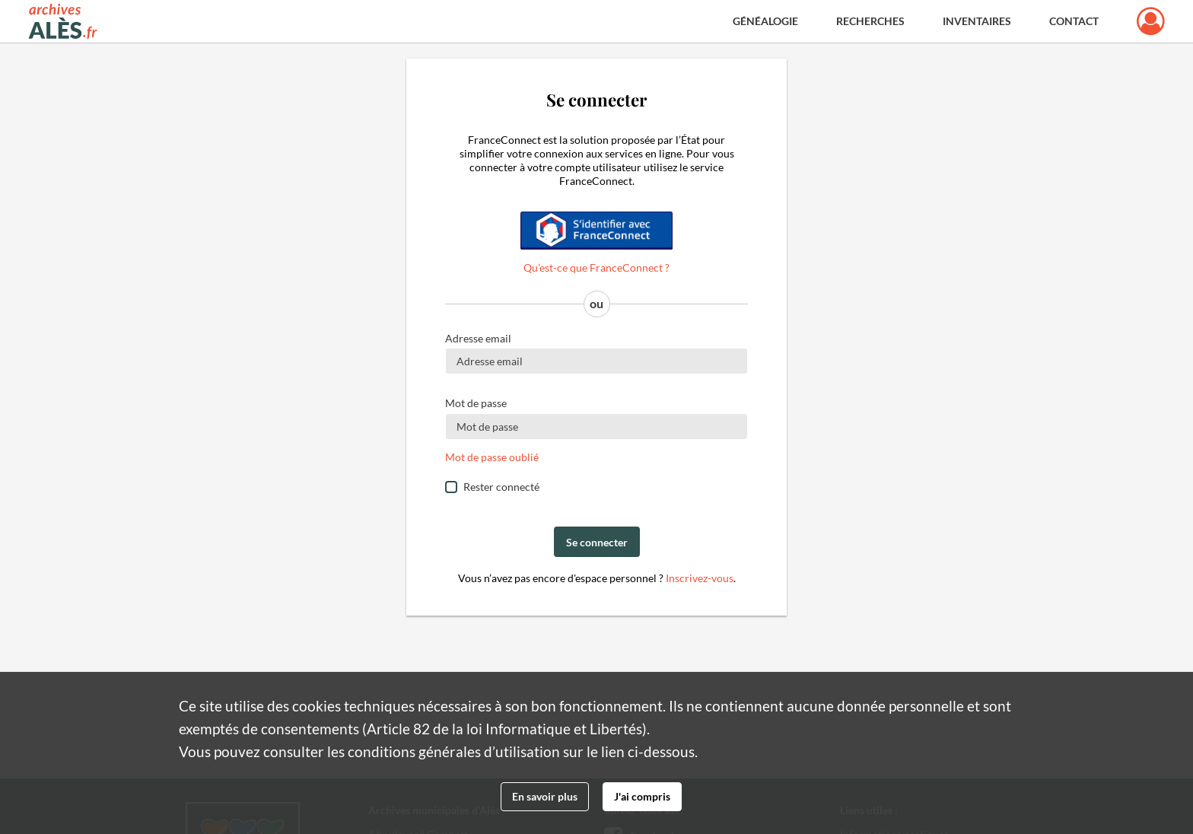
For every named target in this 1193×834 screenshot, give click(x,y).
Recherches (870, 20)
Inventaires (977, 20)
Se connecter (597, 542)
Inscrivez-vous (699, 578)
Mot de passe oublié (492, 457)
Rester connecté (501, 486)
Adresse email (478, 338)
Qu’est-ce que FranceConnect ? (596, 267)
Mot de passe (476, 403)
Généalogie (765, 20)
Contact (1074, 20)
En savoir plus (544, 796)
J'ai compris (642, 796)
